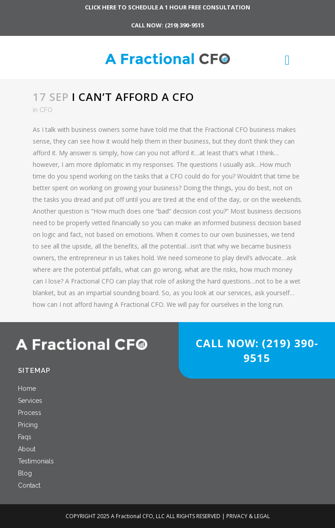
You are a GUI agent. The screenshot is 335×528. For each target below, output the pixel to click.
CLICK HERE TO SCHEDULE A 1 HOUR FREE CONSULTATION (167, 7)
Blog (25, 473)
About (26, 449)
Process (29, 412)
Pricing (28, 425)
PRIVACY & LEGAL (248, 516)
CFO (46, 109)
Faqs (24, 437)
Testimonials (36, 461)
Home (27, 388)
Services (30, 400)
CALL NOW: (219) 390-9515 (167, 25)
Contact (29, 485)
